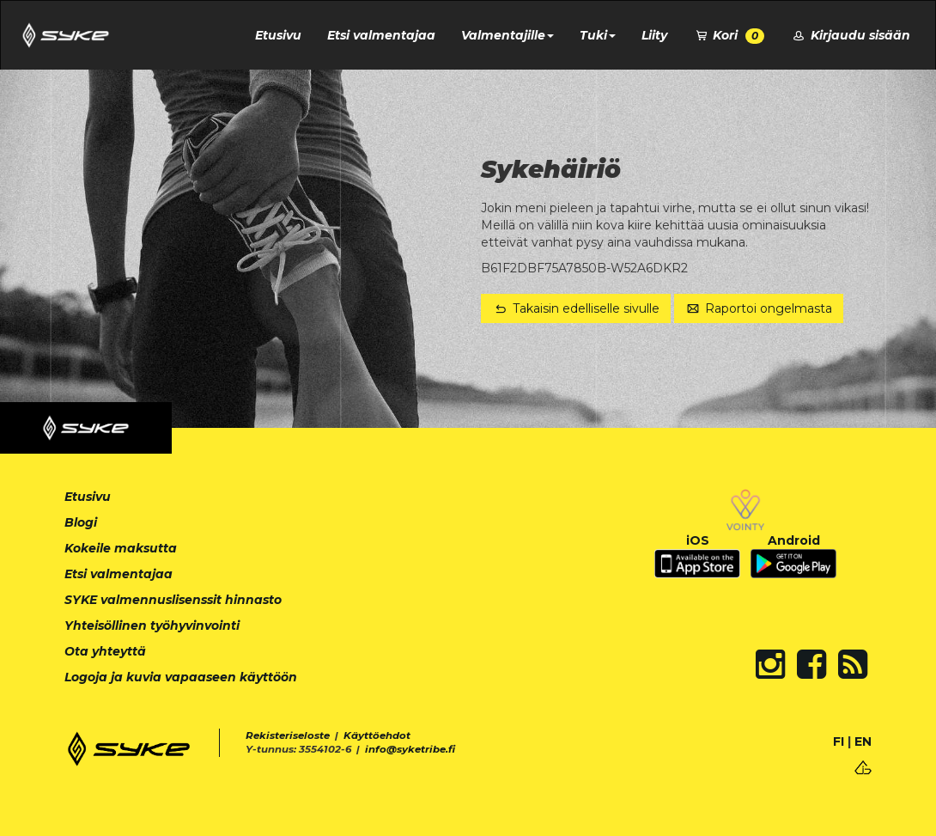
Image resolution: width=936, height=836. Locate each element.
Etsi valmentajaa (381, 35)
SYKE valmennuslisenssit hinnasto (173, 599)
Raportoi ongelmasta (759, 308)
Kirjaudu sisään (850, 35)
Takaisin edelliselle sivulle (575, 308)
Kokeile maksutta (120, 548)
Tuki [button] (598, 35)
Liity (654, 35)
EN (863, 741)
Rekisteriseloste (288, 735)
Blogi (80, 522)
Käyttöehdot (376, 735)
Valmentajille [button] (507, 35)
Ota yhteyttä (105, 651)
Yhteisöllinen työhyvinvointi (152, 625)
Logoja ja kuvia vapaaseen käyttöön (180, 677)
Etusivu (278, 35)
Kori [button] (729, 35)
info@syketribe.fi (410, 749)
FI (838, 741)
